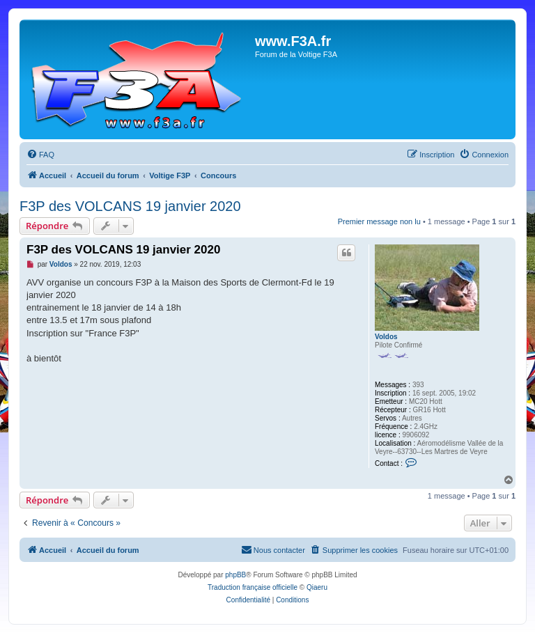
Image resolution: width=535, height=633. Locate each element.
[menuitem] (40, 154)
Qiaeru (317, 587)
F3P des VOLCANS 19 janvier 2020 (130, 206)
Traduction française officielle (252, 587)
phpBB (235, 575)
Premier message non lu (379, 221)
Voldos (386, 337)
